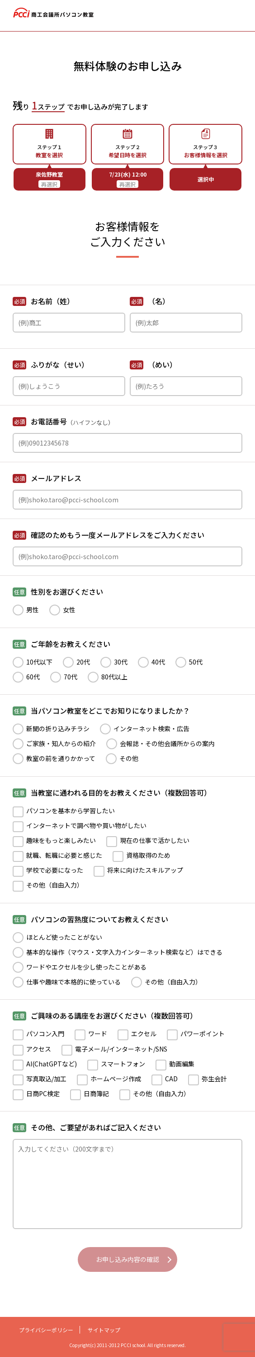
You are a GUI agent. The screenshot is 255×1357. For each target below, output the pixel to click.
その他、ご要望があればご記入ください (87, 1127)
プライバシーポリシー (46, 1330)
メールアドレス (47, 478)
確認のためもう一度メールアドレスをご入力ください (108, 534)
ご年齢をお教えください (61, 643)
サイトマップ (104, 1330)
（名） (150, 301)
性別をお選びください (58, 591)
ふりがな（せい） (51, 364)
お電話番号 (63, 421)
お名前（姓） (43, 301)
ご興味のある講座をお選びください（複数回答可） (105, 1015)
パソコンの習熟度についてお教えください (90, 919)
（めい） (153, 364)
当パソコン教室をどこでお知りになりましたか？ (101, 710)
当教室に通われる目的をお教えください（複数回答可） (112, 792)
